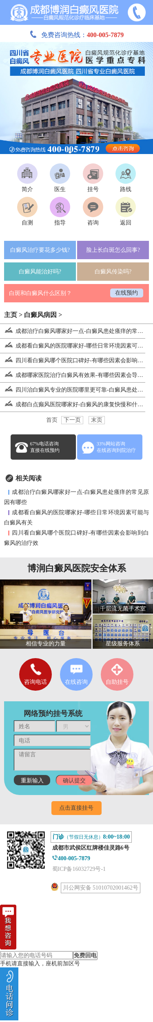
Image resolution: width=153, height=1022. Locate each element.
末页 (96, 420)
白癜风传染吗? (113, 272)
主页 (10, 314)
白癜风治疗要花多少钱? (40, 250)
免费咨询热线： (76, 34)
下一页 (72, 420)
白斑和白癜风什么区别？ (40, 293)
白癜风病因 (40, 314)
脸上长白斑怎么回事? (113, 250)
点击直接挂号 (76, 808)
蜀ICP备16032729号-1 (79, 869)
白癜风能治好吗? (40, 272)
